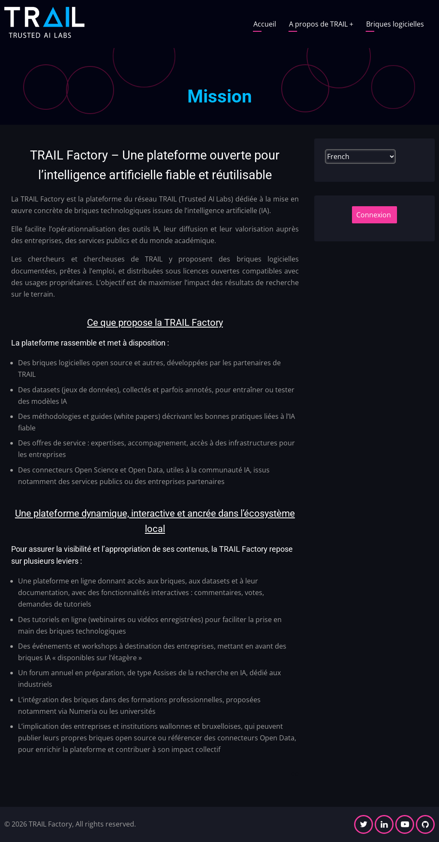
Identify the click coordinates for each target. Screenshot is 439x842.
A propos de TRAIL (321, 24)
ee (295, 773)
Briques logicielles (395, 24)
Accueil (264, 24)
